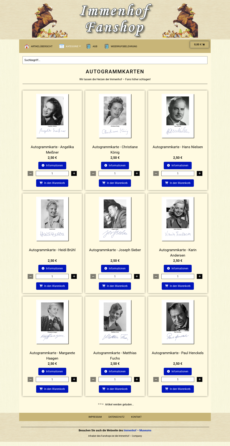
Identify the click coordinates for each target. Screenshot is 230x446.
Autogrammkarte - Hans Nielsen (178, 147)
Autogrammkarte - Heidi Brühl (52, 250)
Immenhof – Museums (137, 430)
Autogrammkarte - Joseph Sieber (115, 250)
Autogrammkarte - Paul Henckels (178, 353)
